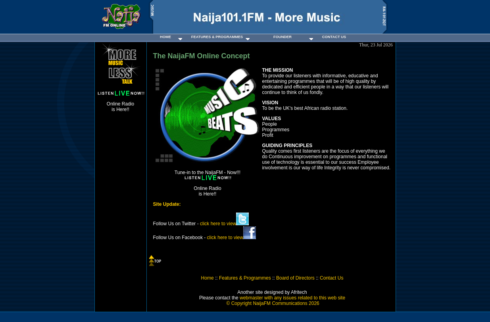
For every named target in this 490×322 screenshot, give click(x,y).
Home (207, 278)
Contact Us (331, 278)
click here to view (224, 223)
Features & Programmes (245, 278)
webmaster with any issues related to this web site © (285, 300)
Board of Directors (295, 278)
